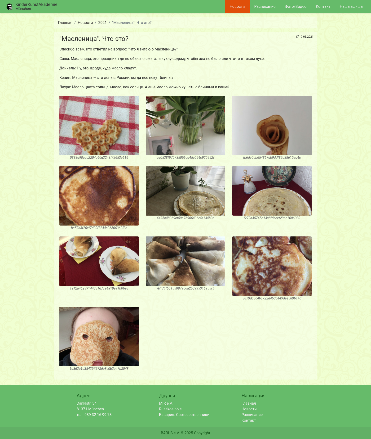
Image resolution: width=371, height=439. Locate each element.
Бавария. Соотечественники (184, 414)
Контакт (323, 6)
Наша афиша (351, 6)
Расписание (265, 6)
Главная (65, 22)
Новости (237, 6)
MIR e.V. (166, 403)
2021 (102, 22)
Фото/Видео (295, 6)
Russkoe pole (170, 409)
